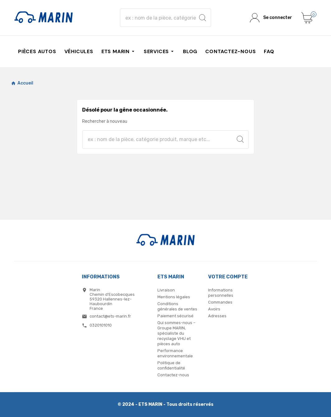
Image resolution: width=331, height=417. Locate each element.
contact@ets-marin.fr (110, 316)
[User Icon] (271, 17)
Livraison (166, 290)
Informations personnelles (220, 293)
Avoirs (214, 309)
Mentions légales (173, 297)
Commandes (220, 302)
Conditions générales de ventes (177, 306)
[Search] (202, 17)
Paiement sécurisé (175, 316)
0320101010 (101, 325)
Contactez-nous (173, 375)
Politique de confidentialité (171, 365)
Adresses (217, 316)
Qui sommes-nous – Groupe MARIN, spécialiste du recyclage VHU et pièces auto (176, 333)
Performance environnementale (175, 353)
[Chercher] (159, 17)
